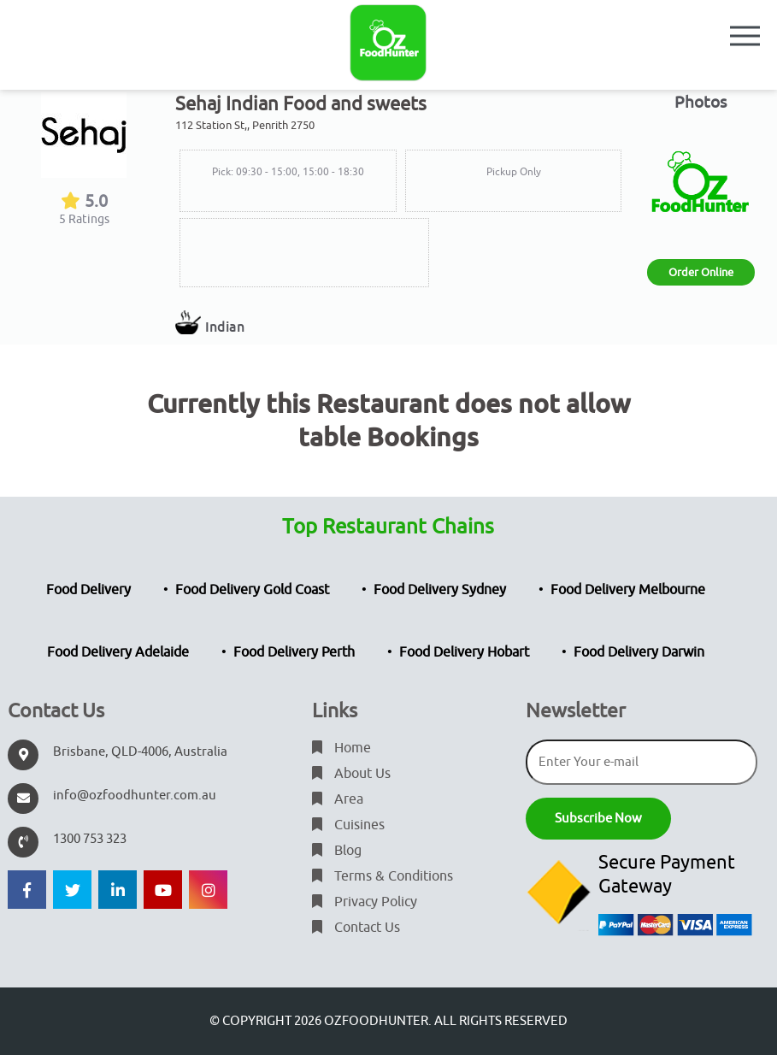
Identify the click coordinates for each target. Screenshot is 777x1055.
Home (341, 748)
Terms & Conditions (382, 876)
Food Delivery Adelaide (118, 652)
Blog (337, 850)
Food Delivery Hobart (464, 652)
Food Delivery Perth (294, 652)
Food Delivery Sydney (440, 589)
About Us (351, 773)
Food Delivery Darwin (639, 652)
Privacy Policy (364, 902)
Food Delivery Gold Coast (252, 589)
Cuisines (348, 825)
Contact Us (356, 927)
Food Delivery (88, 589)
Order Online (700, 272)
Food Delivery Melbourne (627, 589)
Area (337, 799)
